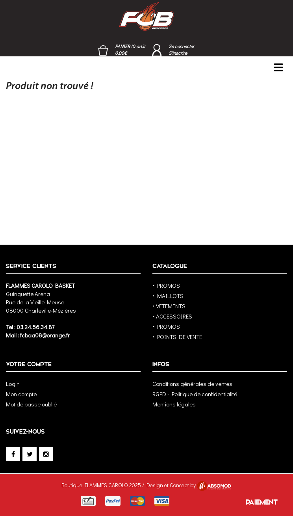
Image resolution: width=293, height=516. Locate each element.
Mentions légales (174, 404)
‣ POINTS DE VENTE (177, 337)
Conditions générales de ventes (192, 383)
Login (13, 383)
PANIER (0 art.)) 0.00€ (130, 49)
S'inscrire (178, 53)
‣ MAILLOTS (168, 296)
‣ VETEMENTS (168, 306)
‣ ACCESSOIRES (172, 316)
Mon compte (21, 394)
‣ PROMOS (166, 285)
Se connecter (181, 46)
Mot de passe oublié (31, 404)
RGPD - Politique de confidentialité (194, 394)
